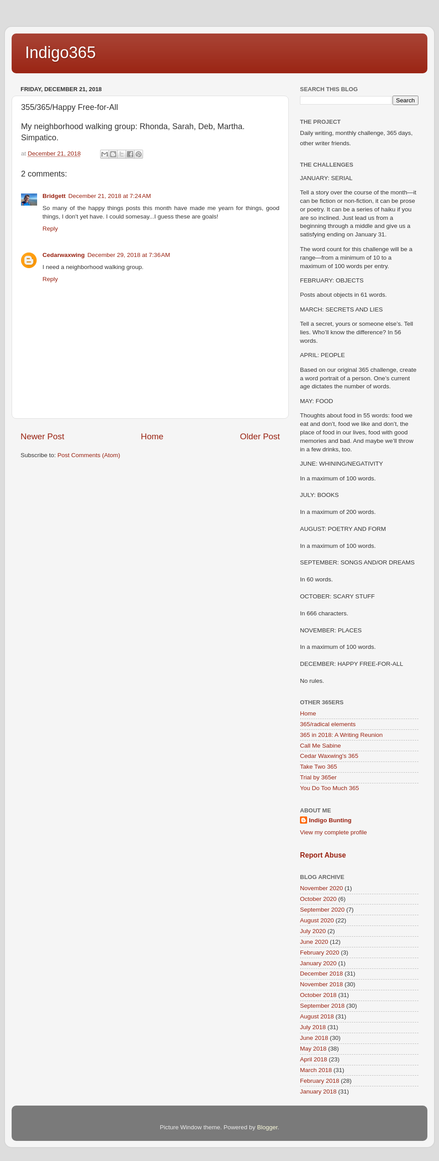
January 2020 (318, 963)
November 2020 (321, 888)
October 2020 (318, 899)
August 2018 (317, 1016)
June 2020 (314, 941)
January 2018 (318, 1091)
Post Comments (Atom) (89, 455)
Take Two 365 (318, 766)
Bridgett (54, 196)
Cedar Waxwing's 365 (329, 756)
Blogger (267, 1127)
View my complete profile (333, 832)
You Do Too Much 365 (329, 788)
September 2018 (322, 1005)
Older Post (260, 436)
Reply (50, 228)
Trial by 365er (318, 777)
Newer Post (42, 436)
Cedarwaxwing (63, 255)
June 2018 (314, 1038)
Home (152, 436)
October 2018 (318, 995)
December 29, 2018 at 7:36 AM (129, 255)
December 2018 (321, 973)
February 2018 (319, 1080)
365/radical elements (328, 724)
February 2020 (319, 952)
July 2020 (313, 931)
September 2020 (322, 909)
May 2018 (313, 1048)
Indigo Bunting (330, 820)
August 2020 (317, 920)
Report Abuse (323, 855)
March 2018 (316, 1070)
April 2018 (313, 1059)
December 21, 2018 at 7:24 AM (109, 196)
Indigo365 (60, 52)
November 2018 (321, 984)
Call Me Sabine (320, 745)
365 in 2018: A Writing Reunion (341, 735)
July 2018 (313, 1027)
